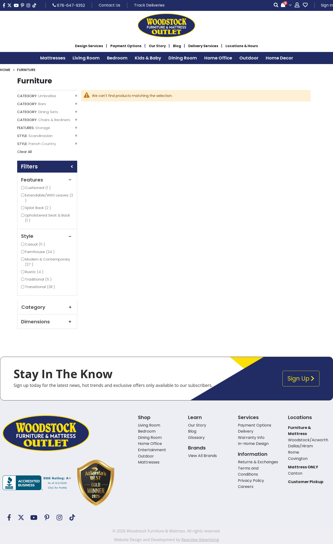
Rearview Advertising (200, 539)
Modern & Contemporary (47, 262)
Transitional (40, 286)
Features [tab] (47, 179)
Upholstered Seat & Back (47, 218)
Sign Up (301, 379)
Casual (35, 244)
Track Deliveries (149, 5)
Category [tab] (47, 307)
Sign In (327, 5)
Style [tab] (47, 236)
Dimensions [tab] (47, 321)
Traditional (39, 279)
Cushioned (38, 187)
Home (5, 69)
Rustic (35, 271)
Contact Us (109, 5)
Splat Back (38, 207)
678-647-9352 (69, 5)
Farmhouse (40, 251)
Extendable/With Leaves (49, 198)
